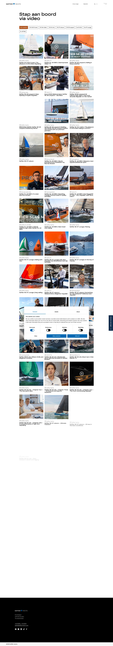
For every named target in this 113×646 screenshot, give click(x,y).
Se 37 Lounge (87, 27)
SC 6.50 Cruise (33, 27)
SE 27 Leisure (60, 27)
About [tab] (78, 311)
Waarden (85, 4)
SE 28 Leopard (70, 27)
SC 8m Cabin (43, 27)
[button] (95, 4)
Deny (35, 336)
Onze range (75, 4)
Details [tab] (56, 311)
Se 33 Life (79, 27)
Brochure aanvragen (111, 321)
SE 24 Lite (51, 27)
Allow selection (56, 336)
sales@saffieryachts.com (21, 625)
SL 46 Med (23, 31)
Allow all (77, 336)
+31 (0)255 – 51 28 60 (20, 623)
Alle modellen (23, 27)
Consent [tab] (35, 311)
